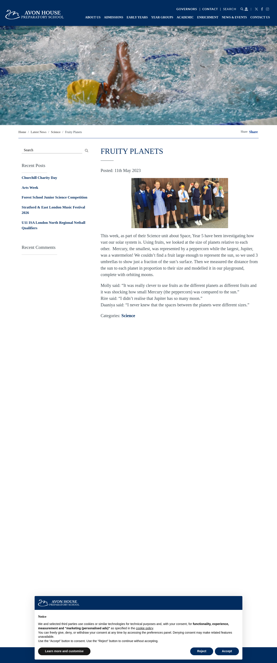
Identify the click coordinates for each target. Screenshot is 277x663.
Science (128, 315)
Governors (186, 9)
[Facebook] (262, 9)
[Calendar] (251, 9)
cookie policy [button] (144, 628)
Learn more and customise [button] (64, 651)
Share (253, 132)
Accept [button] (227, 651)
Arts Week (30, 188)
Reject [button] (201, 651)
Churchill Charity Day (39, 178)
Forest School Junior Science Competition (54, 197)
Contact (210, 9)
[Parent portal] (246, 9)
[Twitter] (257, 9)
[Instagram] (268, 9)
